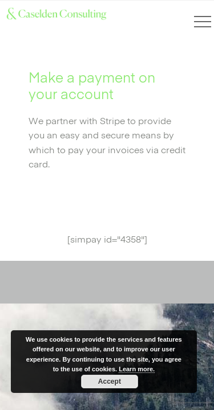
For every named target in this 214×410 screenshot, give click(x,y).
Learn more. (137, 369)
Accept (109, 382)
